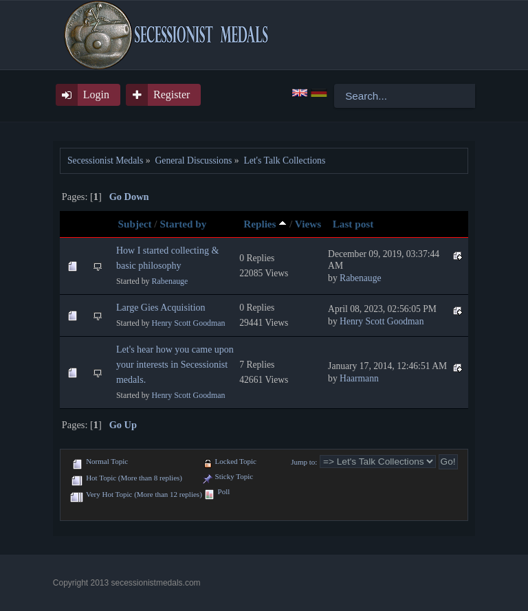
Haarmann (359, 378)
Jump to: (304, 462)
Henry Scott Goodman (189, 323)
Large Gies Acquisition (161, 307)
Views (308, 224)
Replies (265, 224)
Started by (183, 224)
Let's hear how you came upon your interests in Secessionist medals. (175, 364)
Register (171, 94)
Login (96, 94)
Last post (353, 224)
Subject (135, 224)
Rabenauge (170, 281)
